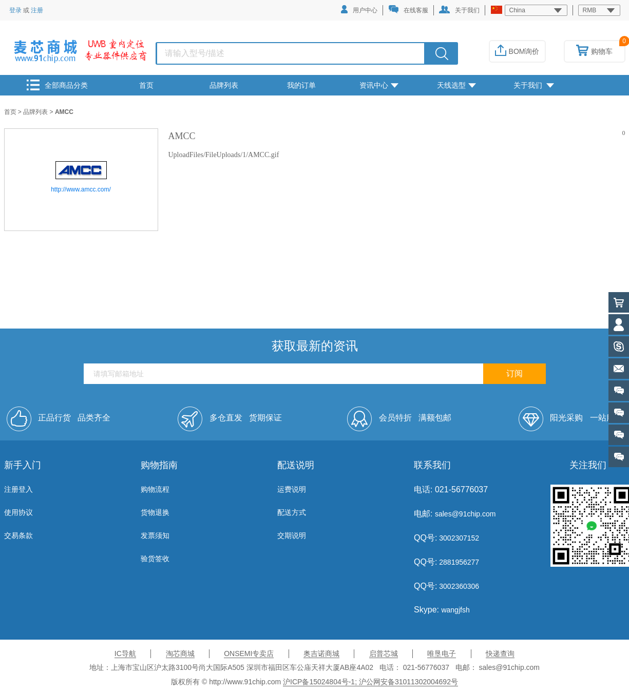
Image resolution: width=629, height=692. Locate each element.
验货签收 (155, 558)
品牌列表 (223, 85)
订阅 (514, 373)
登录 (15, 10)
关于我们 (459, 10)
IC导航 (125, 653)
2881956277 (458, 562)
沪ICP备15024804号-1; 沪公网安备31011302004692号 (370, 682)
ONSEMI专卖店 (249, 653)
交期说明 (291, 535)
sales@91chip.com (465, 514)
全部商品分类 (57, 85)
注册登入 (18, 489)
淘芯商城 (180, 653)
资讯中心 (378, 85)
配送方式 (291, 512)
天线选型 (456, 85)
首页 (146, 85)
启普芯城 (383, 653)
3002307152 (458, 538)
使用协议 (18, 512)
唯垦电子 (441, 653)
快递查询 (500, 653)
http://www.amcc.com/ (81, 189)
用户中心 (359, 9)
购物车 (594, 51)
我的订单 (301, 85)
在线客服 (408, 9)
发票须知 (155, 535)
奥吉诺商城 (321, 653)
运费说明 (291, 489)
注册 (37, 10)
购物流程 (155, 489)
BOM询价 (517, 51)
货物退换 (155, 512)
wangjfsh (455, 610)
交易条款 (18, 535)
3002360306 (458, 586)
